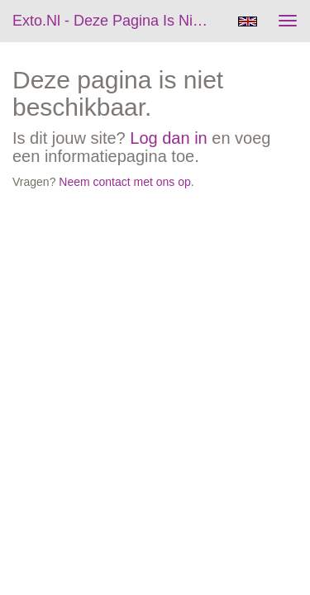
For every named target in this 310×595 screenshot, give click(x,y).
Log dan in (168, 138)
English (247, 21)
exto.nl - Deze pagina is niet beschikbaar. (118, 20)
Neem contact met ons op (125, 181)
